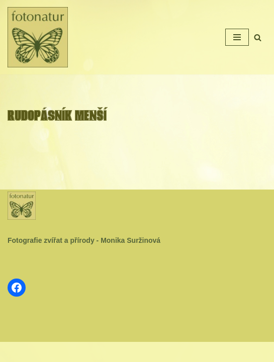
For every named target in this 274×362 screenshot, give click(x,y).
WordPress (160, 352)
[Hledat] (257, 37)
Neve (106, 352)
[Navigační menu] (237, 37)
